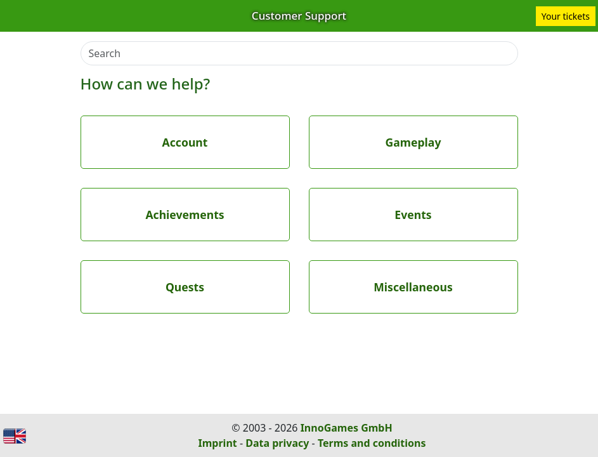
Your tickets (566, 16)
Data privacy (277, 443)
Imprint (217, 443)
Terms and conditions (372, 443)
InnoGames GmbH (347, 428)
